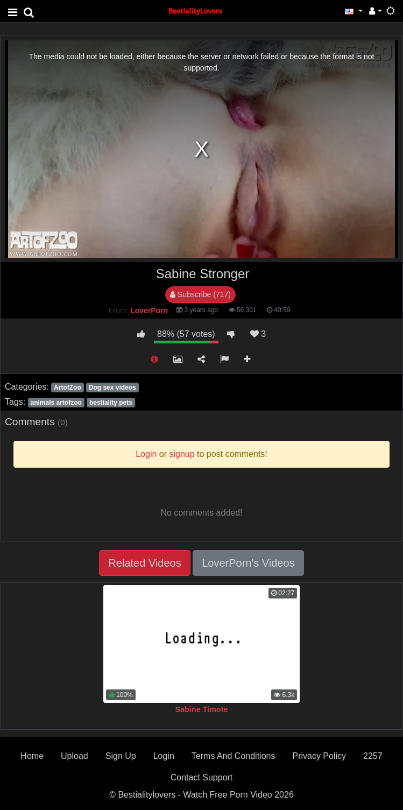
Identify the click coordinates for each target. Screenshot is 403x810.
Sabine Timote (201, 709)
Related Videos (144, 563)
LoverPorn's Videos (248, 563)
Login (163, 755)
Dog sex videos (112, 387)
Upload (74, 755)
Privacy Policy (319, 755)
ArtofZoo (67, 387)
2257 (373, 755)
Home (32, 755)
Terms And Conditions (233, 755)
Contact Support (202, 777)
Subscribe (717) (200, 294)
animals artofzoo (55, 402)
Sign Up (120, 755)
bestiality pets (110, 402)
